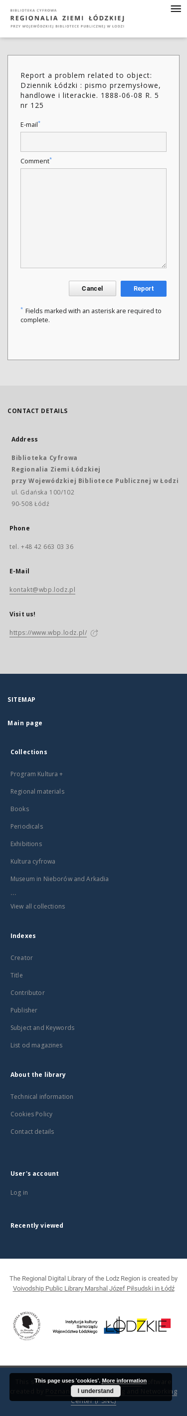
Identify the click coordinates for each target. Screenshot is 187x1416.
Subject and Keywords (42, 1027)
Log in (19, 1192)
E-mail (30, 124)
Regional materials (37, 791)
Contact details (32, 1131)
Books (19, 809)
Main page (25, 723)
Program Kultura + (36, 774)
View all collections (37, 906)
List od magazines (36, 1045)
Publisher (23, 1010)
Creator (21, 957)
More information (124, 1381)
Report (144, 288)
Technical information (41, 1096)
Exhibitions (26, 844)
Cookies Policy (31, 1114)
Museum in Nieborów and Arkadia (59, 879)
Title (16, 975)
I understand (96, 1391)
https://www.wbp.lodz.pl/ (48, 632)
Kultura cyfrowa (32, 861)
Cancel (92, 288)
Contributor (27, 992)
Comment (36, 161)
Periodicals (26, 826)
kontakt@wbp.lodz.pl (42, 589)
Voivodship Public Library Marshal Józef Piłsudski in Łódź (94, 1288)
